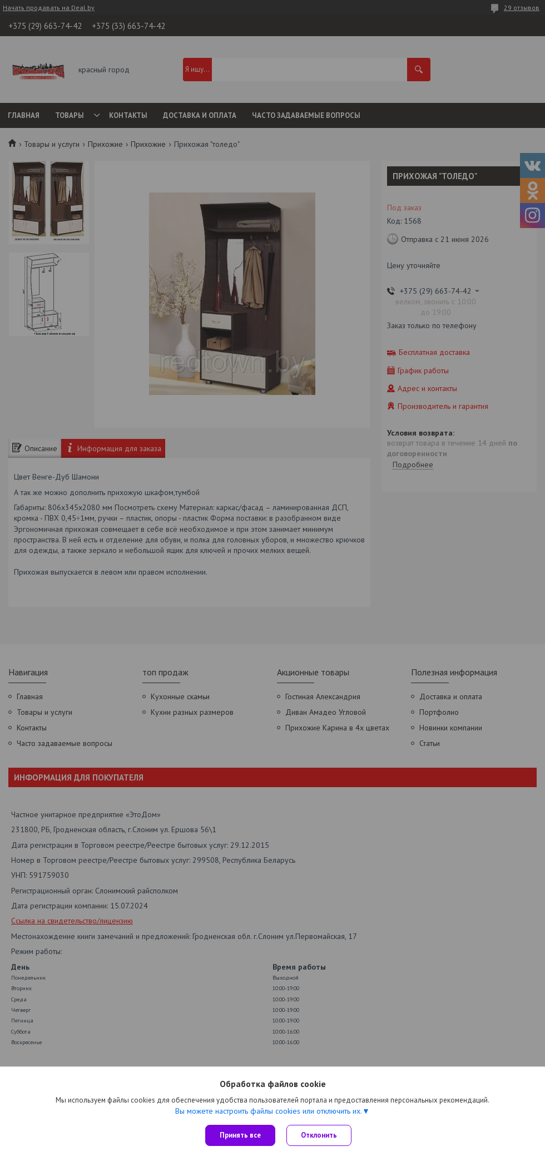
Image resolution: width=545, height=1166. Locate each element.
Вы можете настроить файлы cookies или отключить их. (268, 1111)
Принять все (240, 1135)
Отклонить (319, 1135)
